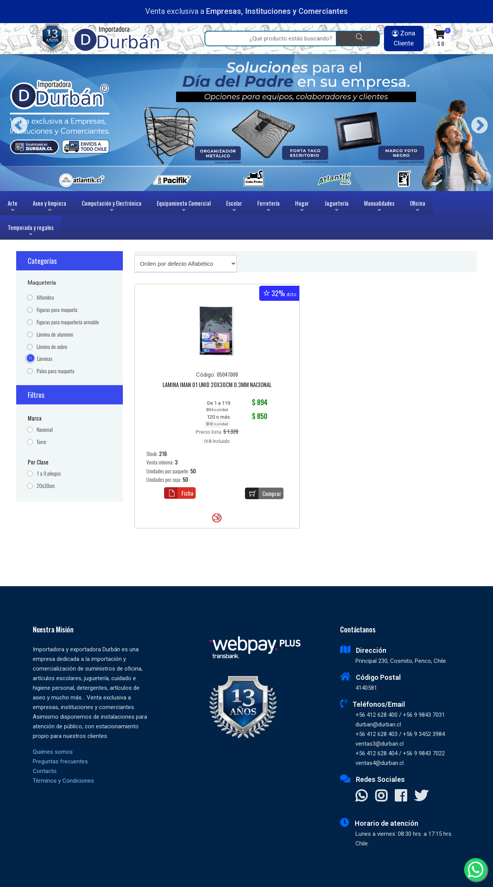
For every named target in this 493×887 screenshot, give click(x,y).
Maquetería (42, 282)
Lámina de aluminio (55, 334)
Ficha (178, 493)
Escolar (234, 207)
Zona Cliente (403, 38)
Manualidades (379, 207)
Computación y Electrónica (111, 207)
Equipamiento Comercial (184, 207)
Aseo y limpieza (49, 207)
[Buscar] (358, 38)
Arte (13, 207)
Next (476, 122)
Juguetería (336, 207)
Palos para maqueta (55, 371)
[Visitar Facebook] (401, 796)
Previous (16, 122)
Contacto (45, 771)
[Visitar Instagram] (381, 796)
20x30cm (46, 486)
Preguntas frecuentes (60, 761)
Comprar (263, 493)
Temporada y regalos (31, 231)
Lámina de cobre (52, 346)
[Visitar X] (421, 796)
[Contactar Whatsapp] (361, 796)
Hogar (302, 207)
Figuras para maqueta (57, 310)
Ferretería (268, 207)
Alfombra (45, 297)
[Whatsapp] (475, 869)
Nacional (45, 429)
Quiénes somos (53, 751)
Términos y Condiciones (63, 780)
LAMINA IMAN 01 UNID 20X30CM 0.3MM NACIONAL (217, 385)
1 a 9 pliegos (49, 473)
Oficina (417, 207)
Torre (41, 442)
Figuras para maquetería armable (68, 322)
